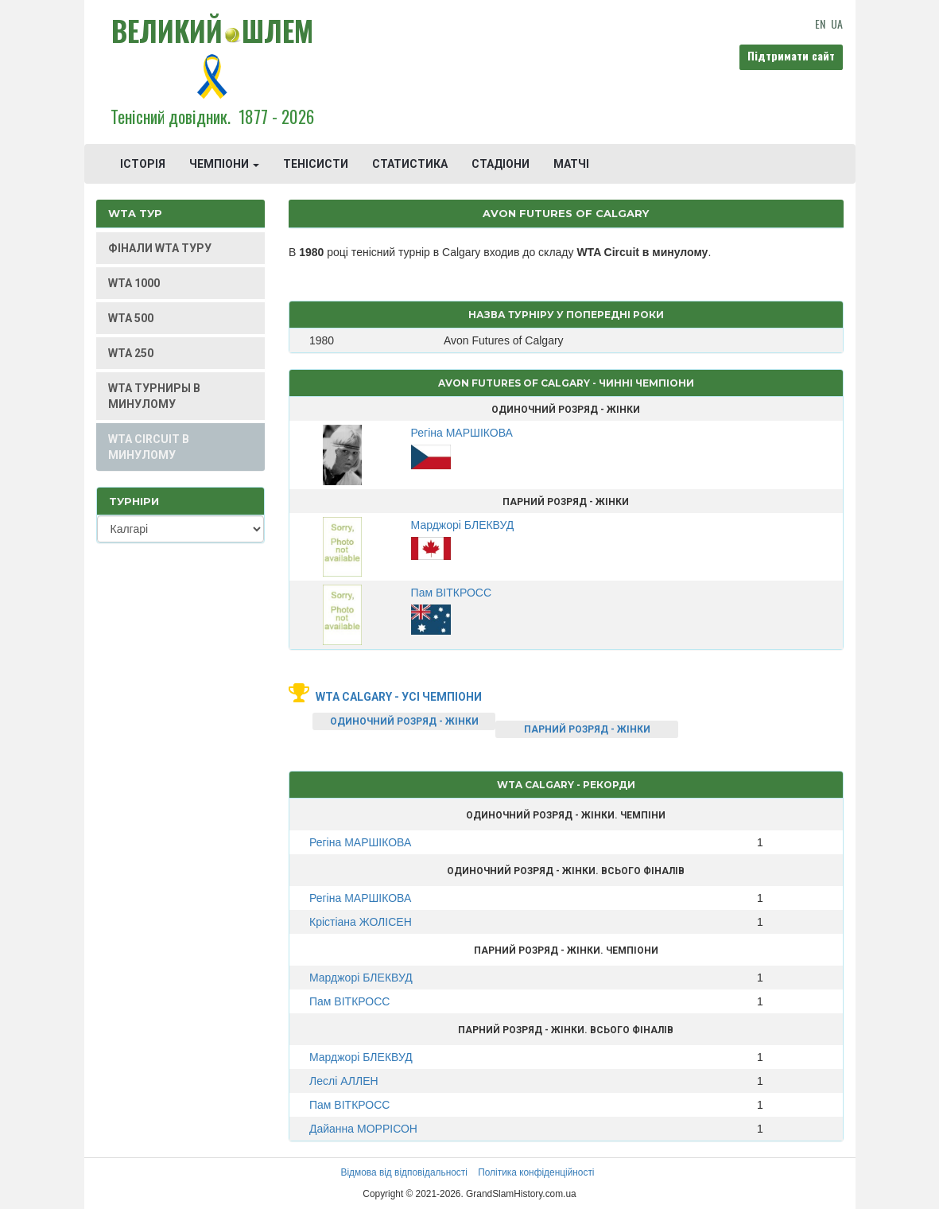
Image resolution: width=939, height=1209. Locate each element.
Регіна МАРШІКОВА (360, 842)
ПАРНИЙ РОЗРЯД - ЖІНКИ (587, 729)
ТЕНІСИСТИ (315, 163)
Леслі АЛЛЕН (343, 1081)
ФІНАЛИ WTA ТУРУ (159, 248)
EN (820, 23)
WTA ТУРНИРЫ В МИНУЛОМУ (154, 396)
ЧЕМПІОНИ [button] (224, 163)
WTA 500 (130, 318)
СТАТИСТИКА (410, 163)
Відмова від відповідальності (403, 1172)
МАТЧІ (571, 163)
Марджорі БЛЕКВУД (361, 977)
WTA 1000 (134, 283)
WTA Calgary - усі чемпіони (399, 696)
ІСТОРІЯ (142, 163)
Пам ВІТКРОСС (349, 1001)
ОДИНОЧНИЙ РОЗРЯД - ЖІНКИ (404, 721)
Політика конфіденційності (536, 1172)
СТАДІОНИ (500, 163)
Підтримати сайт (791, 55)
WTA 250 (130, 353)
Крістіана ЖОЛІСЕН (360, 921)
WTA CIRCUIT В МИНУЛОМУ (148, 447)
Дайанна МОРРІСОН (363, 1128)
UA (837, 23)
